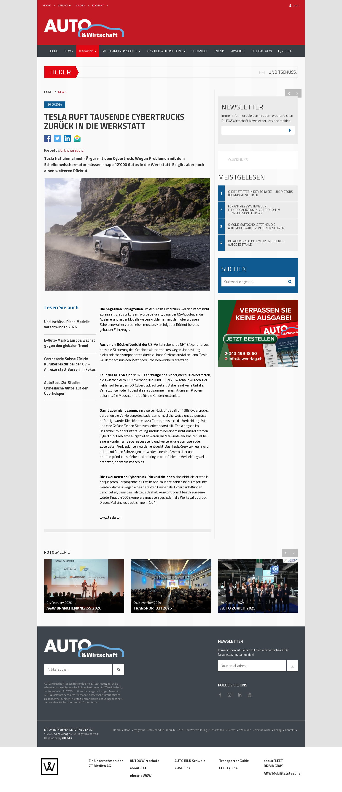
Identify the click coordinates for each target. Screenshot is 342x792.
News (129, 730)
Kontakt (291, 730)
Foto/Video (219, 730)
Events (233, 730)
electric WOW (264, 730)
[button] (87, 51)
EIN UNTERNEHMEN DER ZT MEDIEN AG (68, 729)
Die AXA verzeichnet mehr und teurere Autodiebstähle (256, 243)
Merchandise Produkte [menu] (164, 730)
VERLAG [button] (64, 5)
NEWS (62, 92)
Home (118, 730)
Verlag (279, 730)
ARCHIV (81, 5)
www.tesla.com (111, 517)
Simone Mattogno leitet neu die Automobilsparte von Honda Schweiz (256, 226)
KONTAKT (98, 5)
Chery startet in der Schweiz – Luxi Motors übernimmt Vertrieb (260, 193)
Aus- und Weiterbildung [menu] (194, 730)
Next (297, 93)
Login (294, 5)
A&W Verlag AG (63, 734)
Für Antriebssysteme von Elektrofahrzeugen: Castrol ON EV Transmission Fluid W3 (254, 209)
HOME (47, 5)
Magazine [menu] (141, 730)
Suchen (285, 51)
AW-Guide (247, 730)
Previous (289, 93)
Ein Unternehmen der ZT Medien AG (106, 763)
